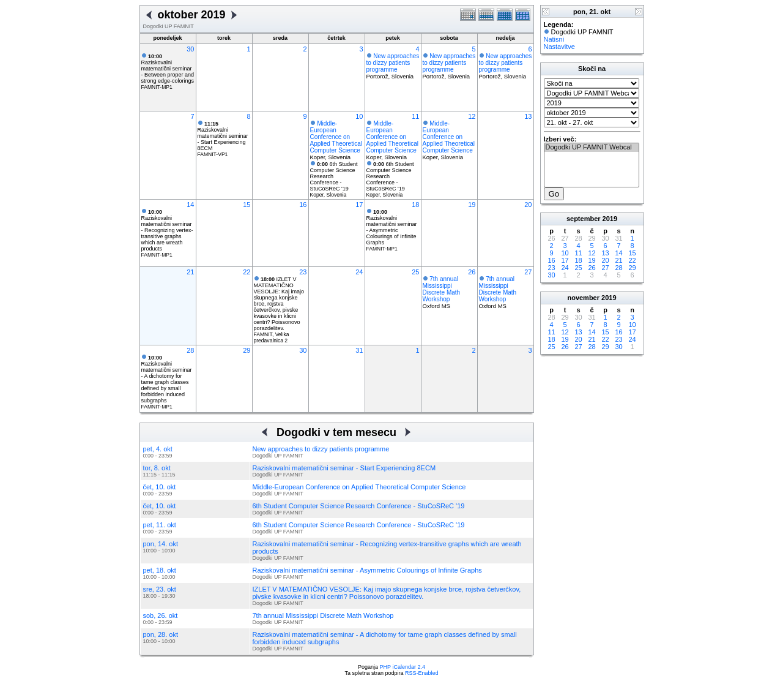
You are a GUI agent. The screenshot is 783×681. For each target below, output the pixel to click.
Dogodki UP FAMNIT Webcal (591, 147)
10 (359, 116)
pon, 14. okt (161, 543)
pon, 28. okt (161, 634)
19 (471, 204)
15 (246, 204)
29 (246, 350)
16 (302, 204)
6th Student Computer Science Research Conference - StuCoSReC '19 (359, 506)
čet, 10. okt (159, 487)
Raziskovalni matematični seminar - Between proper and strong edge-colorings (168, 68)
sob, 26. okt (160, 615)
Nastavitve (559, 46)
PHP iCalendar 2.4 (402, 667)
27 (528, 272)
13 (528, 116)
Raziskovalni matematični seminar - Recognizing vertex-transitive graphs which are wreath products (167, 230)
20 (528, 204)
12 (471, 116)
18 (415, 204)
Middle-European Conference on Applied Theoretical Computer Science (336, 137)
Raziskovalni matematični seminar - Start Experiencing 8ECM (223, 136)
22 (246, 272)
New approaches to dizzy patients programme (393, 63)
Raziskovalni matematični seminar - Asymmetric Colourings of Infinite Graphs (391, 227)
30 (190, 49)
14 (190, 204)
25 (415, 272)
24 (359, 272)
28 (190, 350)
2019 (610, 218)
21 (190, 272)
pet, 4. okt (158, 449)
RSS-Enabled (422, 673)
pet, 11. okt (159, 525)
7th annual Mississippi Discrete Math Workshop (442, 289)
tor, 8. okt (157, 468)
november (583, 297)
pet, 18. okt (159, 570)
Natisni (554, 39)
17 (359, 204)
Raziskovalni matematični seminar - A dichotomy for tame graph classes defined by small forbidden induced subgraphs (166, 379)
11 (415, 116)
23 (302, 272)
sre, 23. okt (159, 589)
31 (359, 350)
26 (471, 272)
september (583, 218)
